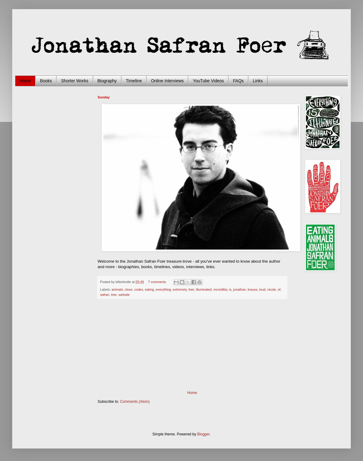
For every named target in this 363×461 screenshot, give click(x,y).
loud (262, 289)
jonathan (239, 289)
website (124, 294)
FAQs (238, 80)
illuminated (204, 289)
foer (191, 289)
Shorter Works (74, 80)
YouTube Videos (208, 80)
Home (25, 80)
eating (149, 289)
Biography (107, 80)
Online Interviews (167, 80)
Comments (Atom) (134, 401)
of (279, 289)
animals (117, 289)
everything (163, 289)
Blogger (203, 434)
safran (104, 294)
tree (114, 294)
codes (138, 289)
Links (258, 80)
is (230, 289)
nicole (271, 289)
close (128, 289)
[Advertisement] (192, 345)
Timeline (134, 80)
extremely (180, 289)
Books (46, 80)
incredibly (220, 289)
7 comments (157, 282)
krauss (252, 289)
